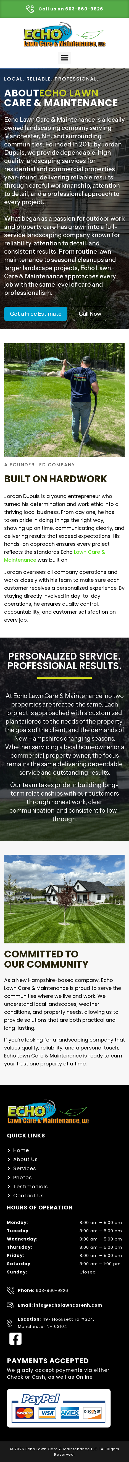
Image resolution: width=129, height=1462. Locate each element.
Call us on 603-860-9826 (70, 9)
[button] (64, 58)
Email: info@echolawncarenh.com (60, 1305)
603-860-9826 (43, 1290)
